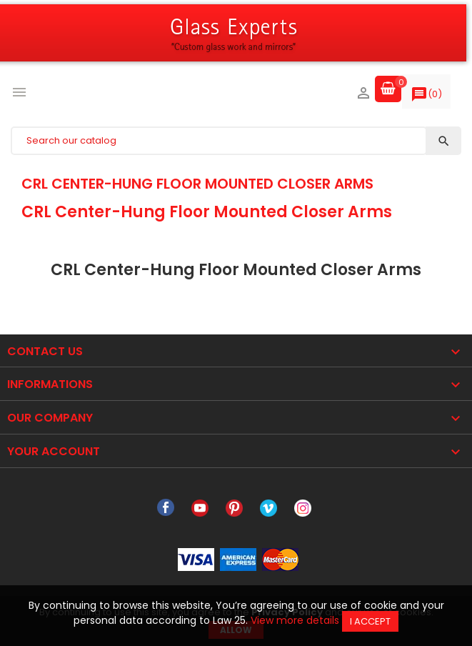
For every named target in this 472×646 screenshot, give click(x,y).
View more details (295, 620)
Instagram (303, 508)
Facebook (166, 508)
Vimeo (268, 508)
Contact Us (45, 351)
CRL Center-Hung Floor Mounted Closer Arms (197, 184)
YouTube (200, 508)
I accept (370, 621)
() (426, 97)
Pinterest (234, 508)
